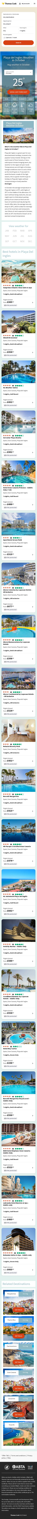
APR (30, 231)
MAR (22, 231)
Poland (24, 1515)
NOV (22, 241)
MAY (7, 236)
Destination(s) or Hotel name (11, 14)
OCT (15, 241)
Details (18, 1310)
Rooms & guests (7, 34)
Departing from (7, 21)
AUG (30, 236)
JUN (15, 236)
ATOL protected (10, 305)
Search (18, 43)
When (4, 27)
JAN (7, 231)
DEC (30, 241)
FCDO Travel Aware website (26, 1506)
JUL (22, 236)
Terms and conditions (18, 1456)
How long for (23, 27)
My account (24, 3)
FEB (15, 231)
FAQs (9, 1458)
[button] (18, 72)
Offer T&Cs (5, 1456)
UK (21, 1515)
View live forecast (18, 92)
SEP (7, 241)
